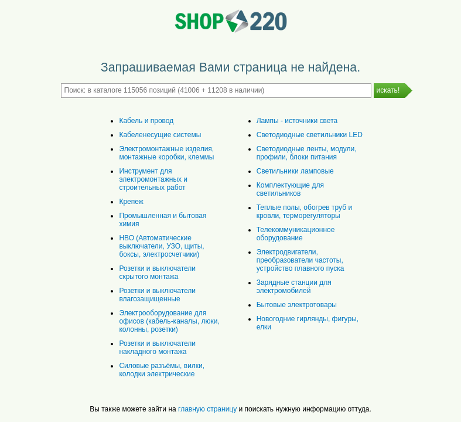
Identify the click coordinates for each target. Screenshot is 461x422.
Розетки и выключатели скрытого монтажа (157, 272)
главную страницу (207, 409)
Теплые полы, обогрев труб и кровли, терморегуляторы (304, 211)
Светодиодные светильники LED (310, 135)
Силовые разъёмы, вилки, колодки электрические (161, 370)
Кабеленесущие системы (160, 135)
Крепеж (131, 202)
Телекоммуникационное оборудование (296, 234)
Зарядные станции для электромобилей (294, 286)
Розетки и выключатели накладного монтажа (157, 347)
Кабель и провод (146, 121)
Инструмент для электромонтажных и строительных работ (153, 179)
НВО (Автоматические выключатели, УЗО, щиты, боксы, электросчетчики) (161, 246)
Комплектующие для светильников (290, 189)
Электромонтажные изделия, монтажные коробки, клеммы (166, 153)
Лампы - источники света (297, 121)
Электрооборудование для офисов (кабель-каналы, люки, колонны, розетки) (169, 321)
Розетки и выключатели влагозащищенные (157, 295)
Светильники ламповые (295, 171)
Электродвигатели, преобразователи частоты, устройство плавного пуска (300, 260)
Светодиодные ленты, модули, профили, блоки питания (307, 153)
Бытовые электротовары (297, 305)
